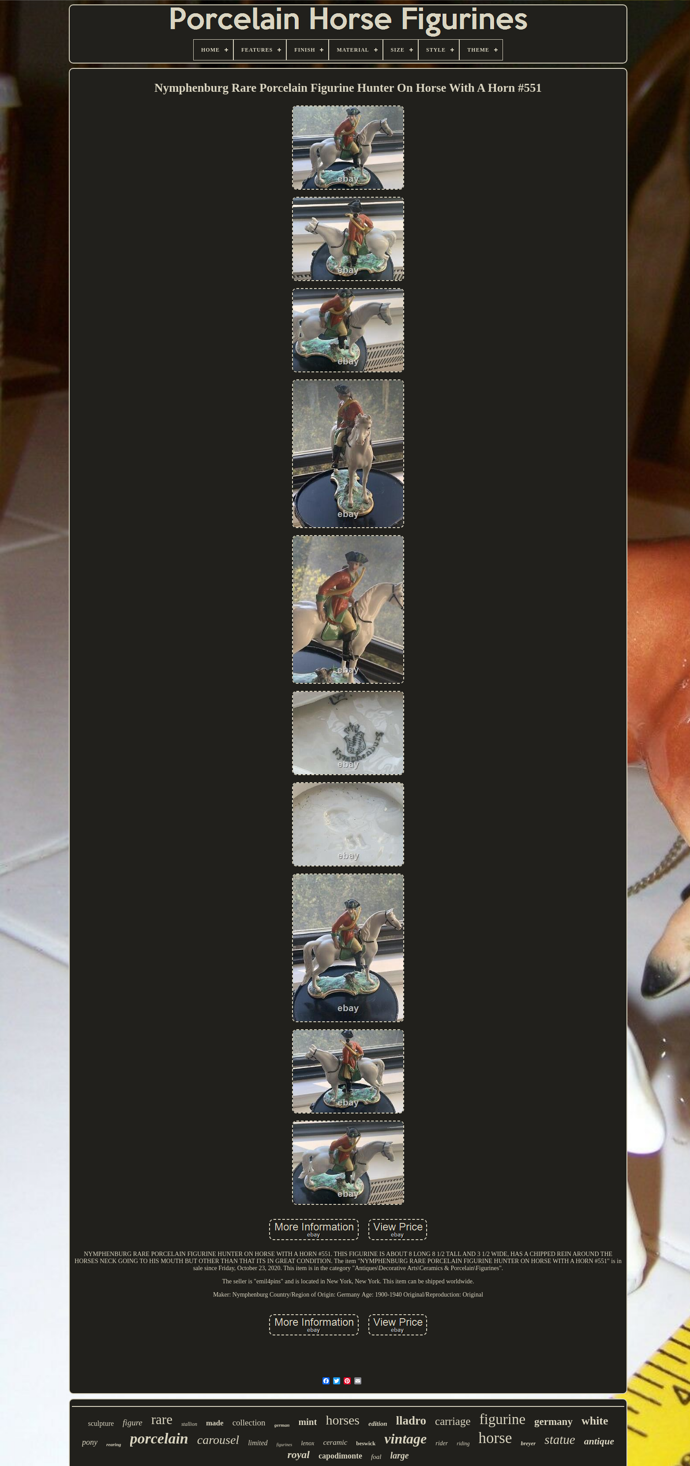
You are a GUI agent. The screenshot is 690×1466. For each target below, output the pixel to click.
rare (161, 1419)
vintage (405, 1439)
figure (132, 1422)
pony (90, 1442)
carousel (218, 1440)
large (399, 1455)
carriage (452, 1421)
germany (553, 1421)
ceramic (335, 1442)
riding (463, 1443)
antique (599, 1441)
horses (343, 1420)
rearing (113, 1444)
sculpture (101, 1423)
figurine (502, 1419)
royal (298, 1454)
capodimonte (340, 1455)
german (282, 1425)
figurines (284, 1444)
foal (376, 1456)
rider (441, 1443)
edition (377, 1423)
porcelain (159, 1438)
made (215, 1423)
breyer (528, 1443)
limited (257, 1443)
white (594, 1420)
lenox (307, 1443)
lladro (411, 1420)
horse (495, 1438)
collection (249, 1422)
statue (559, 1439)
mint (307, 1422)
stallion (189, 1424)
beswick (365, 1443)
